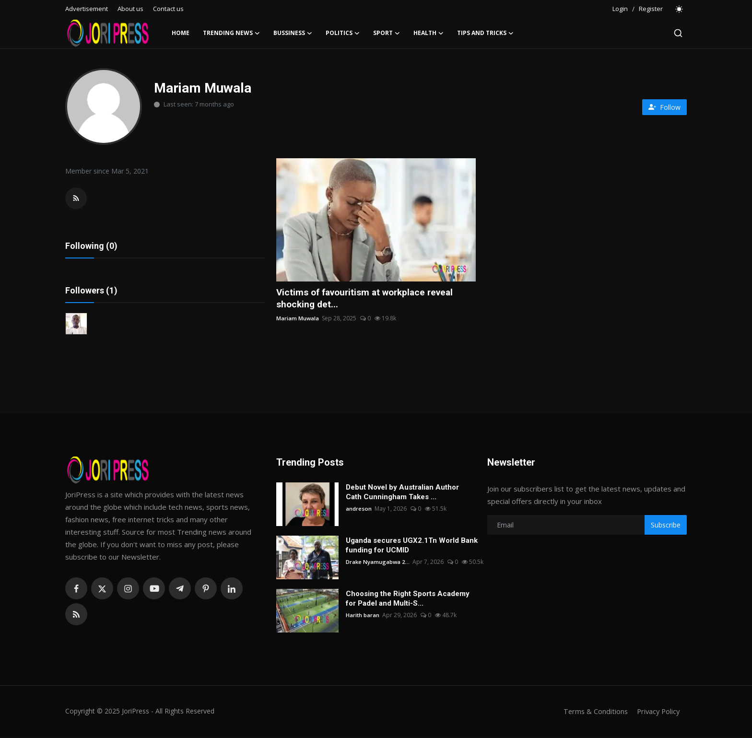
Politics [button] (343, 33)
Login (620, 8)
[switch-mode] (679, 9)
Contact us (168, 8)
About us (130, 8)
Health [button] (428, 33)
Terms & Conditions (592, 712)
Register (651, 8)
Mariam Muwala (297, 319)
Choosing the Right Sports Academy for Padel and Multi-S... (408, 600)
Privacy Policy (657, 712)
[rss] (76, 616)
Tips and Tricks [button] (485, 33)
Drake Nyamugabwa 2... (378, 563)
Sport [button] (386, 33)
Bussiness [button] (292, 33)
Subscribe (666, 526)
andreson (359, 510)
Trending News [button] (231, 33)
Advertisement (86, 8)
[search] (678, 33)
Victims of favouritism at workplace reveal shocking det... (369, 299)
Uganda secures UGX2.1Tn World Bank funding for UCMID (412, 547)
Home (180, 33)
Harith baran (363, 616)
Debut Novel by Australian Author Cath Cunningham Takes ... (402, 493)
